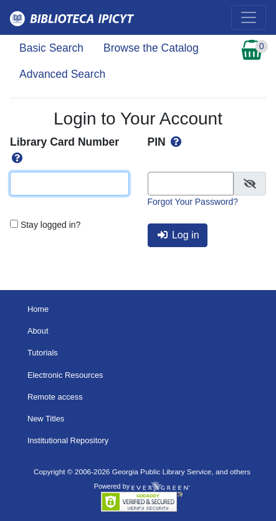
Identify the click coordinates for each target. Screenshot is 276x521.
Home (38, 309)
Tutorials (42, 352)
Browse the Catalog (151, 48)
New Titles (45, 418)
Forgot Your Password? (193, 202)
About (38, 331)
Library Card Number (64, 150)
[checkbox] (250, 183)
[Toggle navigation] (248, 17)
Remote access (55, 396)
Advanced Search (62, 74)
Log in (178, 235)
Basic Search (51, 48)
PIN (166, 142)
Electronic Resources (65, 375)
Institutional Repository (67, 440)
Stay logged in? (51, 225)
